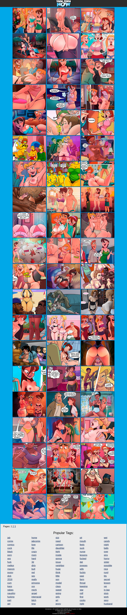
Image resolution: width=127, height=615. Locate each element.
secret (107, 579)
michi (34, 590)
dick (9, 576)
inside (58, 555)
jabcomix (35, 541)
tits (105, 576)
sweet (58, 590)
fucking (10, 597)
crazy (34, 551)
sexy (106, 600)
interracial (36, 597)
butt (33, 569)
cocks (82, 600)
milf (81, 593)
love (33, 544)
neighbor (60, 565)
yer (105, 586)
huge (58, 569)
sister (106, 562)
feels (82, 544)
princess (35, 583)
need (58, 541)
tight (58, 551)
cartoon (59, 544)
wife (82, 569)
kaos (9, 586)
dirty (33, 565)
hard (33, 558)
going (58, 593)
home (34, 538)
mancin (11, 569)
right (82, 604)
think (58, 572)
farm (82, 579)
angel (34, 593)
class (58, 586)
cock (9, 548)
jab (8, 538)
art (57, 600)
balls (106, 548)
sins (106, 555)
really (34, 579)
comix (10, 541)
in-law (107, 590)
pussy (10, 572)
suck (82, 548)
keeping (83, 586)
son (57, 579)
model (59, 583)
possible (108, 565)
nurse (82, 551)
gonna (59, 558)
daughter (60, 548)
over (106, 551)
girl (8, 604)
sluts (106, 593)
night (106, 544)
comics (10, 544)
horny (106, 558)
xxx (33, 586)
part (9, 600)
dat (81, 562)
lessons (83, 555)
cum (9, 583)
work (106, 597)
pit (81, 538)
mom (33, 555)
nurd (106, 572)
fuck (9, 562)
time (33, 604)
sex (33, 576)
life (32, 548)
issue (58, 562)
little (58, 576)
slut (57, 538)
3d (32, 562)
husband (108, 604)
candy (107, 541)
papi (82, 576)
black (10, 551)
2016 (9, 579)
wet (105, 538)
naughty (11, 593)
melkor (10, 565)
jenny (58, 604)
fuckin (83, 572)
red (33, 572)
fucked (83, 558)
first (81, 597)
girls (58, 597)
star (81, 590)
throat (82, 583)
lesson (107, 583)
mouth (83, 541)
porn (9, 555)
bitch (33, 600)
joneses (83, 565)
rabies (10, 590)
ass (9, 558)
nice (106, 569)
